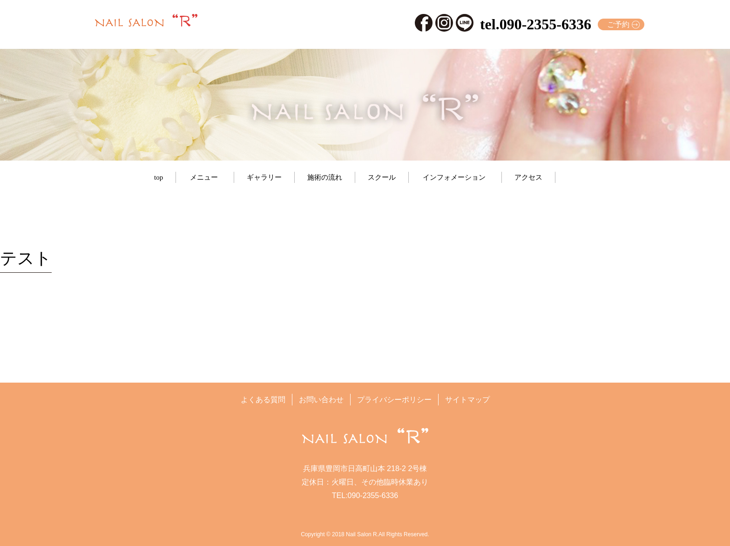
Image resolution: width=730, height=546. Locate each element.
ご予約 (618, 24)
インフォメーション (454, 177)
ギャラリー (264, 177)
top (158, 177)
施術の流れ (324, 177)
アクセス (528, 177)
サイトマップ (467, 400)
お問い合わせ (321, 400)
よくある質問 (263, 400)
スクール (382, 177)
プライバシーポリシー (394, 400)
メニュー (204, 177)
